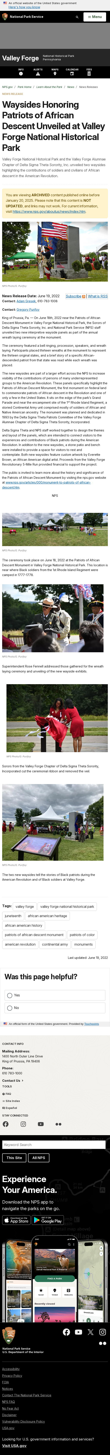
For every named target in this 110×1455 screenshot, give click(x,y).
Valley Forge (20, 58)
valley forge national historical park (67, 906)
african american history (23, 925)
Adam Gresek (26, 301)
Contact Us (11, 1080)
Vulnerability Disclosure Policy (23, 1421)
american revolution (20, 944)
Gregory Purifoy (28, 309)
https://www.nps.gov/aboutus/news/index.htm (49, 211)
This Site (14, 1158)
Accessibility (11, 1369)
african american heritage (47, 916)
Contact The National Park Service (26, 1395)
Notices (7, 1389)
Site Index (11, 1101)
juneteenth (13, 916)
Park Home (24, 87)
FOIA (5, 1382)
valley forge (25, 906)
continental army (55, 944)
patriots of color (82, 935)
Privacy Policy (12, 1375)
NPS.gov (7, 87)
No (16, 1008)
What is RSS (98, 296)
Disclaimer (9, 1415)
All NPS (38, 1158)
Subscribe (73, 296)
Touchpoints (91, 1024)
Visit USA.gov (14, 1445)
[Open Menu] (94, 16)
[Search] (54, 1144)
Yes (17, 995)
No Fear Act (10, 1408)
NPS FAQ (8, 1402)
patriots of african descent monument (34, 935)
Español (9, 1108)
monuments (83, 944)
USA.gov (8, 1428)
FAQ (6, 1093)
